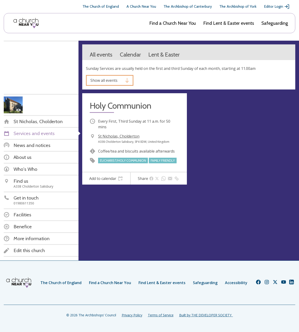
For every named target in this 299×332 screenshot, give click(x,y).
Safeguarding (274, 23)
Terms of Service (161, 315)
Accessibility (236, 282)
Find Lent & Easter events (228, 23)
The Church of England (100, 6)
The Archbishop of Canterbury (188, 6)
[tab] (106, 178)
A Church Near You (141, 6)
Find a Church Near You (172, 23)
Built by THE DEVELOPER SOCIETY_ (206, 315)
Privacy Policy (132, 315)
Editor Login (277, 6)
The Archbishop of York (237, 6)
